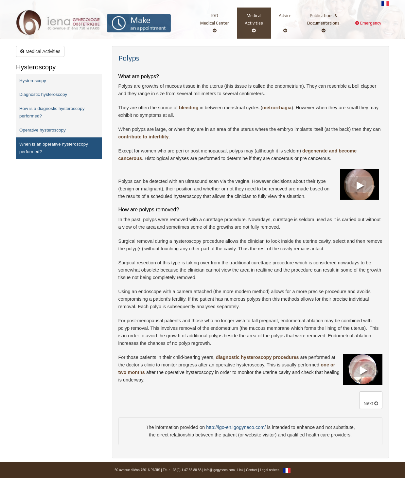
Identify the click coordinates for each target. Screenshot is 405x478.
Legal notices (269, 470)
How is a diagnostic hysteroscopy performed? (52, 112)
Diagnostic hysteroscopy (43, 94)
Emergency (368, 26)
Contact (251, 470)
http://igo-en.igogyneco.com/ (236, 427)
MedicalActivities (254, 23)
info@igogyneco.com (219, 470)
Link (240, 470)
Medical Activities (40, 51)
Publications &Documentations (323, 23)
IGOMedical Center (214, 23)
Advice (285, 23)
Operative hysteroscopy (42, 130)
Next (370, 403)
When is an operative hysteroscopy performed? (53, 148)
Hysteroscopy (32, 80)
